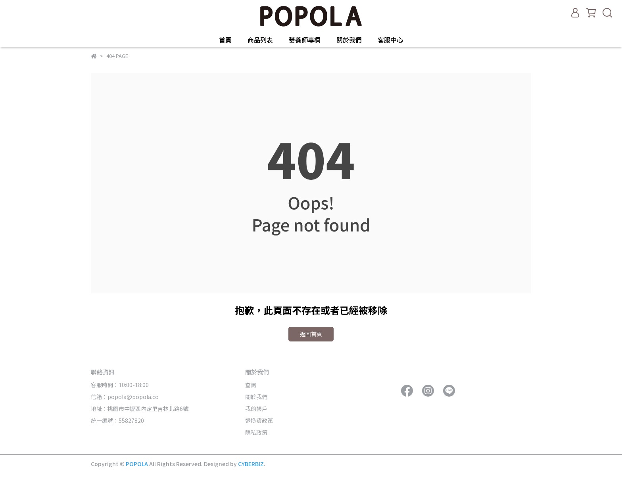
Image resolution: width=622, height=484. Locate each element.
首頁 (225, 39)
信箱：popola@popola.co (125, 397)
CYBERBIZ (251, 464)
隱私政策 (256, 432)
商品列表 (260, 39)
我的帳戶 (256, 409)
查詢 (250, 385)
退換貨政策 (259, 420)
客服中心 (390, 39)
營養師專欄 (305, 39)
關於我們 (349, 39)
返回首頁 (311, 334)
